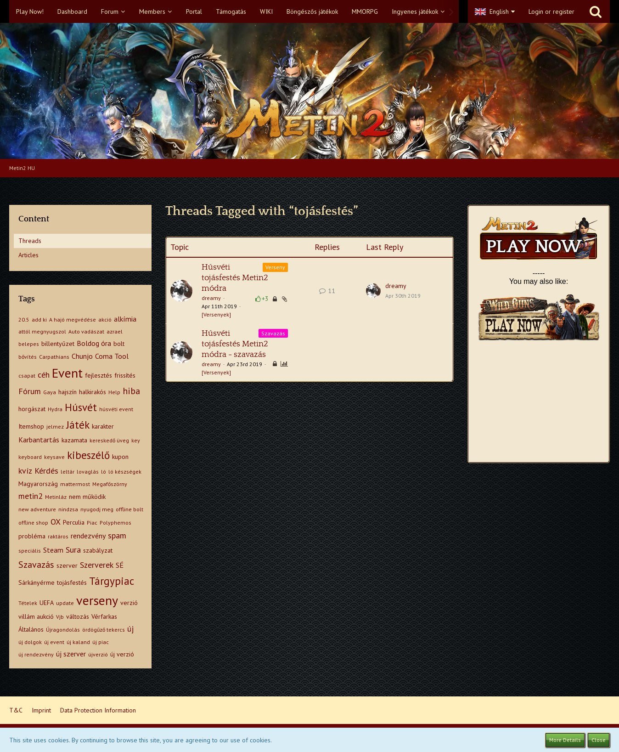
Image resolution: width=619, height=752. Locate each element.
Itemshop (31, 426)
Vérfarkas (104, 616)
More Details (565, 739)
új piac (100, 642)
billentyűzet (57, 343)
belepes (28, 343)
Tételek (27, 602)
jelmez (55, 426)
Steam (53, 549)
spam (117, 535)
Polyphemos (115, 522)
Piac (92, 522)
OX (56, 521)
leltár (67, 471)
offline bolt (129, 509)
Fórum (29, 391)
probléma (31, 536)
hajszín (67, 392)
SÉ (120, 565)
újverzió (98, 654)
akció (105, 319)
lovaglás (88, 471)
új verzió (122, 654)
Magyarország (38, 484)
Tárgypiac (111, 581)
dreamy (211, 297)
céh (44, 374)
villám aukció (36, 616)
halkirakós (92, 392)
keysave (54, 456)
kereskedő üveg (109, 440)
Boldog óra (94, 343)
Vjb (60, 616)
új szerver (71, 653)
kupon (120, 456)
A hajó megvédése (72, 319)
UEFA (46, 603)
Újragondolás (63, 629)
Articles (28, 255)
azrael (115, 331)
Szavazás (36, 565)
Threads (29, 241)
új (130, 628)
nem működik (87, 496)
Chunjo (82, 356)
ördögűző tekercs (103, 629)
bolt (118, 343)
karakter (103, 426)
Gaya (49, 392)
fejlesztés (98, 375)
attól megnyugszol (42, 331)
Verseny (275, 267)
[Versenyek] (216, 314)
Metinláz (56, 496)
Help (114, 392)
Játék (78, 424)
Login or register (551, 11)
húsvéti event (116, 409)
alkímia (125, 318)
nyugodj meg (96, 509)
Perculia (73, 522)
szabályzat (98, 550)
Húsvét (81, 407)
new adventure (37, 509)
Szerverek (96, 565)
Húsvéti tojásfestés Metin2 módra (235, 278)
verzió (129, 603)
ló (103, 471)
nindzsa (68, 509)
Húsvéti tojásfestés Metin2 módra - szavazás (235, 344)
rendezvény (88, 535)
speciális (29, 550)
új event (54, 642)
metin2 (30, 496)
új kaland (78, 642)
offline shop (33, 522)
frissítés (124, 375)
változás (77, 616)
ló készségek (124, 471)
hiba (131, 391)
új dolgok (30, 642)
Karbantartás (38, 439)
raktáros (58, 536)
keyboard (30, 456)
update (65, 602)
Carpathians (54, 356)
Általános (31, 629)
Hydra (55, 409)
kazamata (74, 440)
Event (67, 372)
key (135, 440)
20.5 (23, 319)
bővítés (27, 356)
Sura (73, 549)
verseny (97, 600)
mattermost (75, 484)
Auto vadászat (86, 331)
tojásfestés (72, 582)
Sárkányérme (36, 582)
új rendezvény (36, 654)
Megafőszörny (109, 484)
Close (598, 739)
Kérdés (46, 470)
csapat (26, 375)
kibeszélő (88, 455)
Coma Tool (112, 356)
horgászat (31, 409)
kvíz (25, 470)
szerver (67, 565)
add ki (39, 319)
